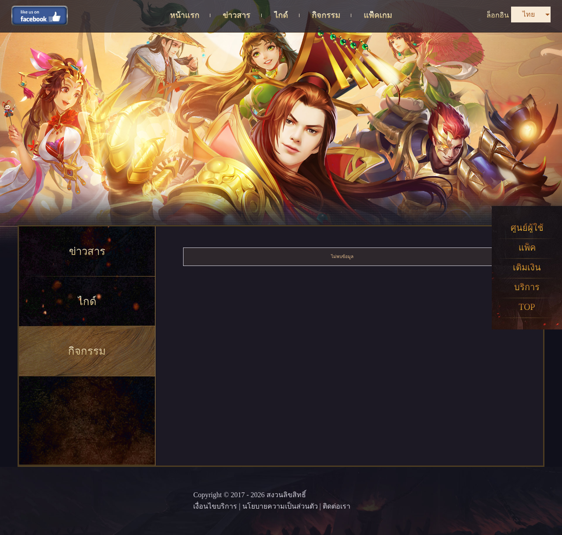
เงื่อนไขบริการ (215, 506)
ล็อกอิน (497, 15)
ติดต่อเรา (336, 506)
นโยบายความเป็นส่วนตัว (280, 506)
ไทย (528, 14)
